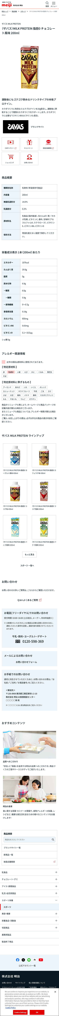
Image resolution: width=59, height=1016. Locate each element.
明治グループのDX (48, 987)
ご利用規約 (32, 987)
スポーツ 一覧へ (27, 565)
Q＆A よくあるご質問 (30, 600)
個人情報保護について (37, 982)
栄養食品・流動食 (9, 920)
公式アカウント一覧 (27, 965)
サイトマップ (20, 982)
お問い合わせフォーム (26, 662)
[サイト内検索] (47, 4)
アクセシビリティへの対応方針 (13, 987)
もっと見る (29, 554)
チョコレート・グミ (10, 879)
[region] (29, 1002)
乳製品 (4, 872)
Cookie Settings (20, 1012)
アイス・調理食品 (9, 886)
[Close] (55, 991)
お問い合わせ (7, 982)
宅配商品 (5, 927)
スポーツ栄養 (7, 900)
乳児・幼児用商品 (9, 893)
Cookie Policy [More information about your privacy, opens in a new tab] (10, 1007)
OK (37, 1012)
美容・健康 (6, 913)
